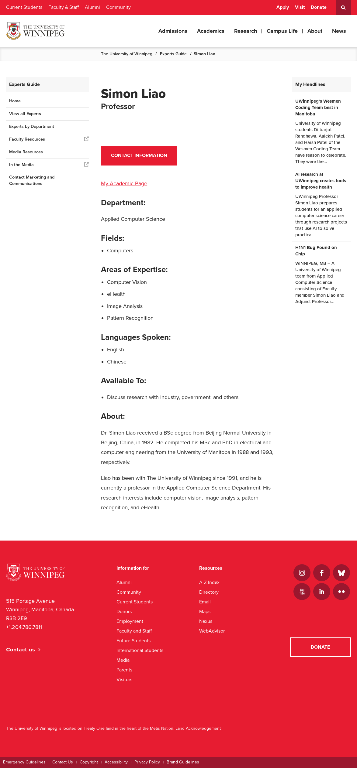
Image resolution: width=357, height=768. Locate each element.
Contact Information (139, 155)
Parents (124, 670)
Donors (124, 611)
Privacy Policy (147, 762)
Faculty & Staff (63, 7)
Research (245, 31)
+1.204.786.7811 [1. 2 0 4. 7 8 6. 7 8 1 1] (24, 627)
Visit (300, 7)
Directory (209, 592)
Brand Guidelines (183, 762)
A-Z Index (209, 582)
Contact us (20, 649)
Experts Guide (173, 53)
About (314, 31)
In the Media (21, 164)
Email (205, 602)
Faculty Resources (27, 139)
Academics (210, 31)
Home (15, 101)
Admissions (172, 31)
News (339, 31)
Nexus (205, 621)
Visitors (124, 679)
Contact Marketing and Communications (31, 180)
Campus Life (282, 31)
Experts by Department (31, 126)
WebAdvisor (212, 631)
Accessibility (116, 762)
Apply (282, 7)
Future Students (133, 640)
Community (118, 7)
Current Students (24, 7)
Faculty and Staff (134, 631)
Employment (129, 621)
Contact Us (62, 762)
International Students (139, 650)
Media (123, 660)
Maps (204, 611)
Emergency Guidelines (24, 762)
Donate (319, 7)
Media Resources (26, 152)
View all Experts (25, 113)
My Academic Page (124, 183)
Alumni (92, 7)
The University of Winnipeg (126, 53)
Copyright (89, 762)
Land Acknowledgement (198, 728)
